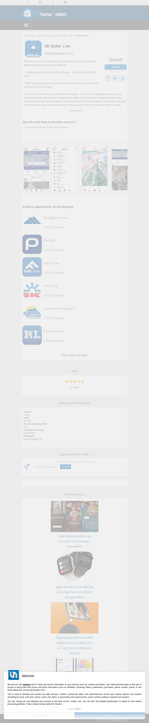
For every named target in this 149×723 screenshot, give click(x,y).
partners (27, 684)
